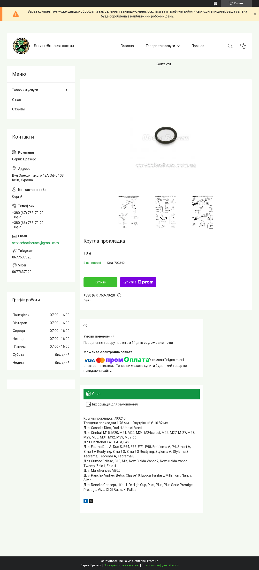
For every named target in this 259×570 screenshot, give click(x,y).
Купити (100, 282)
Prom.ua (152, 561)
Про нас (198, 46)
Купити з (138, 282)
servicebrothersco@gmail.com (35, 243)
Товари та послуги (160, 46)
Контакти (163, 64)
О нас (16, 100)
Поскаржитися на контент (121, 565)
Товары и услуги (25, 90)
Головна (127, 46)
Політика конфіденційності (160, 565)
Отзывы (18, 109)
